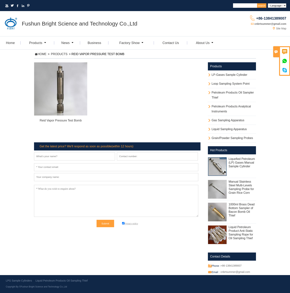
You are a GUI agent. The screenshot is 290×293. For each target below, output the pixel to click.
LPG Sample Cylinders (19, 280)
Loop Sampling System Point (230, 83)
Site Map (281, 28)
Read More (60, 125)
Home (10, 43)
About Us (204, 43)
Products (37, 43)
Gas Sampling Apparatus (228, 120)
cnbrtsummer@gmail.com (270, 23)
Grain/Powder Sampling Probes (232, 138)
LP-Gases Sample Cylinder (229, 74)
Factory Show (131, 43)
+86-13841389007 (271, 18)
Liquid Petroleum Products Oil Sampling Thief (62, 280)
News (67, 43)
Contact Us (170, 43)
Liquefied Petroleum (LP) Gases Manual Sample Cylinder (242, 162)
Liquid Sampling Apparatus (229, 129)
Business (94, 43)
